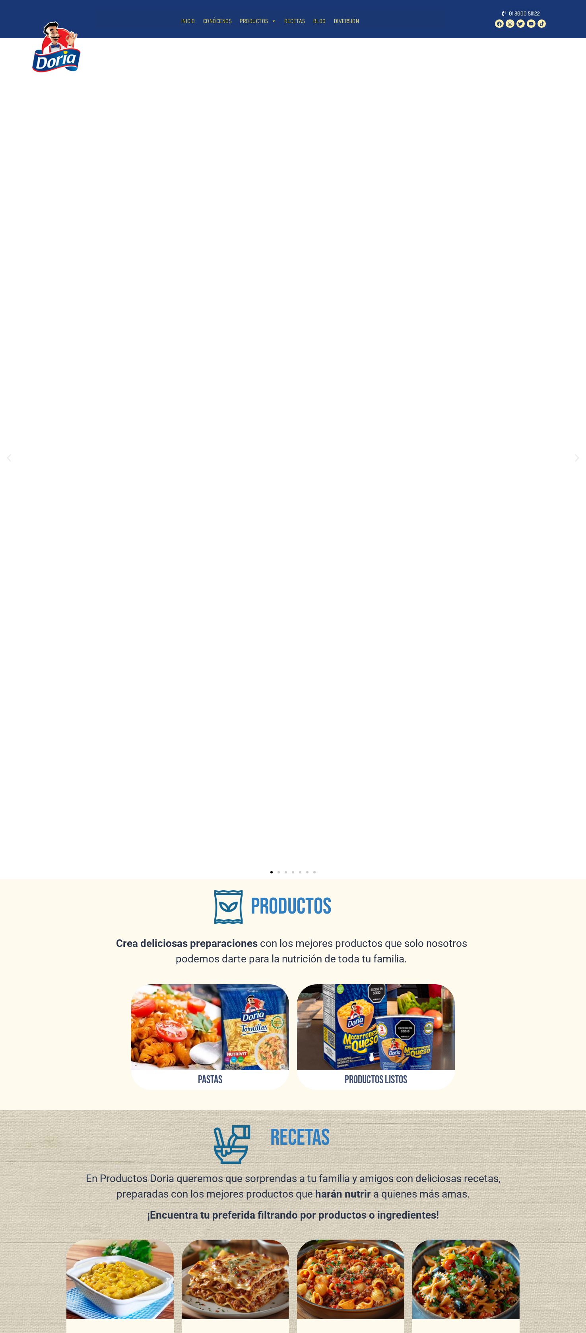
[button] (9, 458)
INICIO (188, 20)
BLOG (319, 20)
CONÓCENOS (217, 20)
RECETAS (294, 20)
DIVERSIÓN (346, 20)
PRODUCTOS (258, 21)
